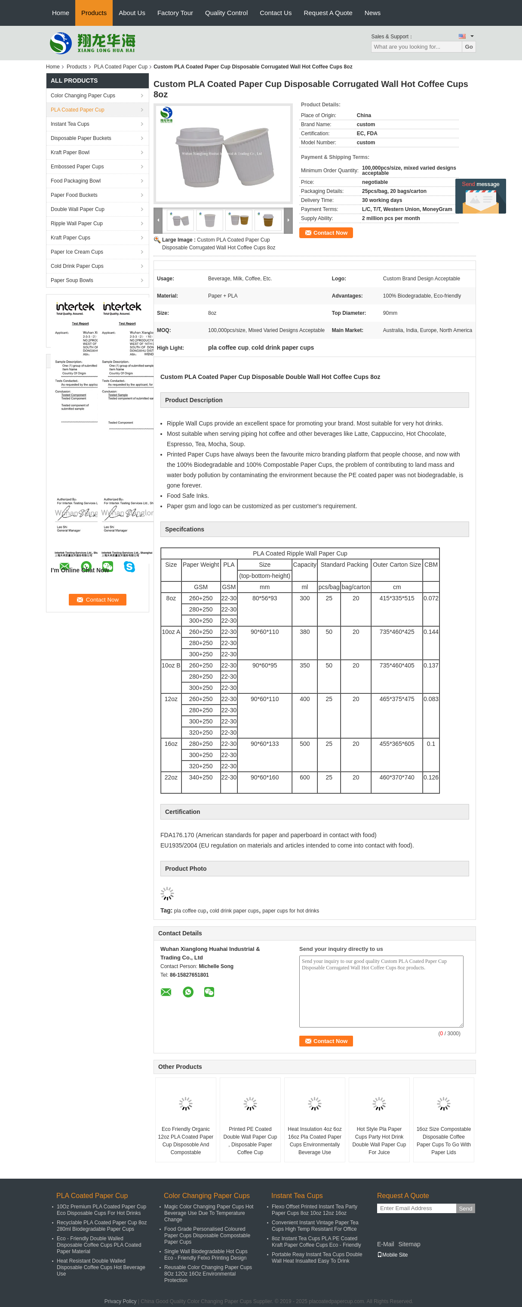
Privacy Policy (120, 1301)
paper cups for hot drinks (290, 911)
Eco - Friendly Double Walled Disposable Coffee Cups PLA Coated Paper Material (99, 1245)
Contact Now (330, 233)
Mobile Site (392, 1255)
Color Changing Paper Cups (83, 96)
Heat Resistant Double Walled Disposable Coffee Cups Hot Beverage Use (101, 1267)
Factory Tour (175, 12)
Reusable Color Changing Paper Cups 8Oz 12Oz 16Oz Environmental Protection (208, 1273)
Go (469, 46)
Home (60, 12)
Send (465, 1208)
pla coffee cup (190, 911)
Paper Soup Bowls (72, 280)
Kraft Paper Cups (70, 238)
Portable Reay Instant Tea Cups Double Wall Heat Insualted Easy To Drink (317, 1257)
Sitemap (409, 1244)
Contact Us (276, 12)
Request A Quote (328, 12)
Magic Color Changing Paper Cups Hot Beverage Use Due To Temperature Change (208, 1213)
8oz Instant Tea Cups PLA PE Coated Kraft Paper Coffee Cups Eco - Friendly (316, 1242)
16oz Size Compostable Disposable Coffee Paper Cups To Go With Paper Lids (444, 1140)
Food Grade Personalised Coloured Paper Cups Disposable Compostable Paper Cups (207, 1235)
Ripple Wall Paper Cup (77, 223)
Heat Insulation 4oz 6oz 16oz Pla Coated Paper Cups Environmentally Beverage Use (314, 1140)
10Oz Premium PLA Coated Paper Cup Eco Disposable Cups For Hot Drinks (101, 1210)
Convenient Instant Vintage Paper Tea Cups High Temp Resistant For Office (315, 1226)
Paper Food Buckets (74, 195)
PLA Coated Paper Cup (120, 67)
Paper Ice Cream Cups (77, 252)
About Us (132, 12)
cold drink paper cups (234, 911)
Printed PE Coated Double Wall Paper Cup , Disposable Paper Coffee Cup (250, 1140)
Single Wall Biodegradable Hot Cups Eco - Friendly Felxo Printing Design (206, 1254)
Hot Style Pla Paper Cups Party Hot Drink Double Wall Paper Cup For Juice (379, 1140)
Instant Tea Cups (70, 124)
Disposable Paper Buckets (81, 138)
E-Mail (385, 1244)
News (373, 12)
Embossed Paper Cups (77, 167)
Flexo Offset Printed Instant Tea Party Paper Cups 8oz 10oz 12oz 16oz (314, 1210)
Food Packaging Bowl (76, 181)
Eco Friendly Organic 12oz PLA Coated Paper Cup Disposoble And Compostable (186, 1140)
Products (94, 12)
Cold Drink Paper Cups (77, 266)
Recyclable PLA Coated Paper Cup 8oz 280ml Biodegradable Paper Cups (102, 1226)
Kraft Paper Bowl (70, 152)
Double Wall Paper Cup (77, 209)
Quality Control (226, 12)
